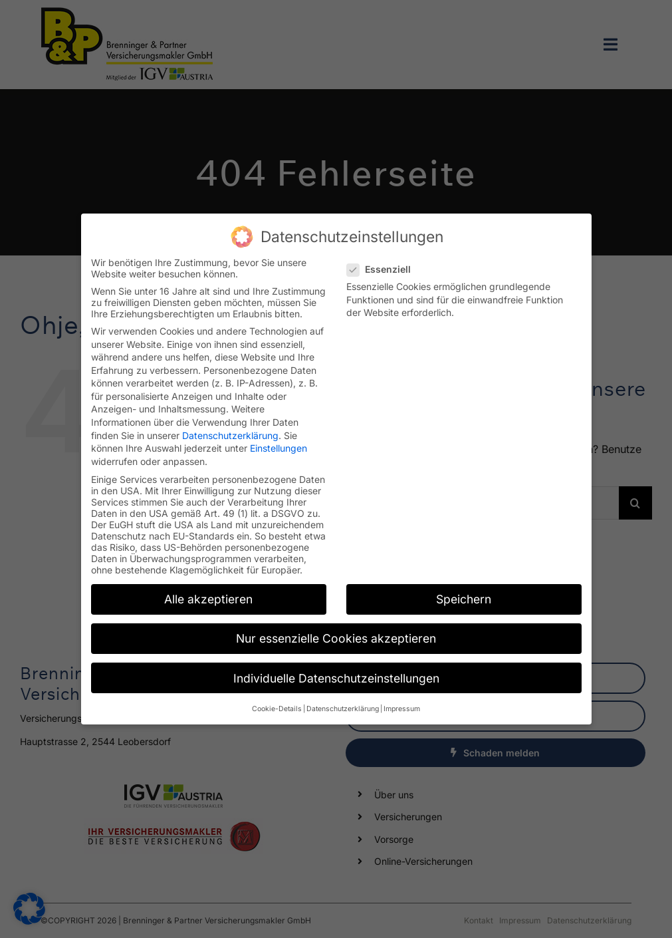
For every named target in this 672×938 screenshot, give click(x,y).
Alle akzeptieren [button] (208, 592)
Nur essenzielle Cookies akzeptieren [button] (336, 632)
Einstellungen (278, 441)
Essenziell (384, 262)
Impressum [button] (402, 702)
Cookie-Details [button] (277, 702)
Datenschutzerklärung (230, 428)
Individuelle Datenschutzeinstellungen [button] (336, 671)
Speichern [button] (463, 592)
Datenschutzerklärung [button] (342, 702)
